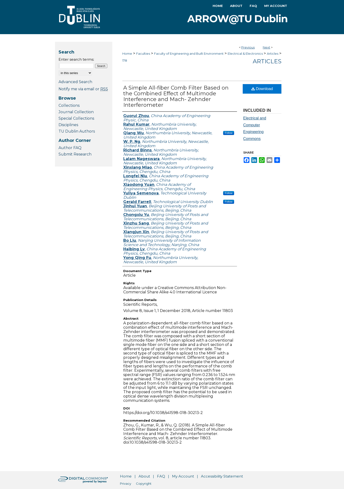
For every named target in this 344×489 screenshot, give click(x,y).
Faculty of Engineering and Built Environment (189, 53)
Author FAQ (70, 147)
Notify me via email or (83, 89)
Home (127, 53)
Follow (228, 132)
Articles (272, 53)
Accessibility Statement (222, 476)
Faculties (143, 53)
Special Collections (76, 118)
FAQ (161, 476)
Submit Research (75, 154)
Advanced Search (75, 82)
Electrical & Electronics (245, 53)
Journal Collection (76, 112)
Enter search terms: (76, 59)
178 (124, 60)
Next (266, 47)
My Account (183, 476)
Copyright (143, 483)
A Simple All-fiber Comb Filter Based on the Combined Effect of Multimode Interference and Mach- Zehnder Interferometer (176, 96)
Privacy (125, 483)
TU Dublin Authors (77, 131)
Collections (69, 105)
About (144, 476)
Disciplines (68, 125)
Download (262, 89)
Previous (248, 47)
